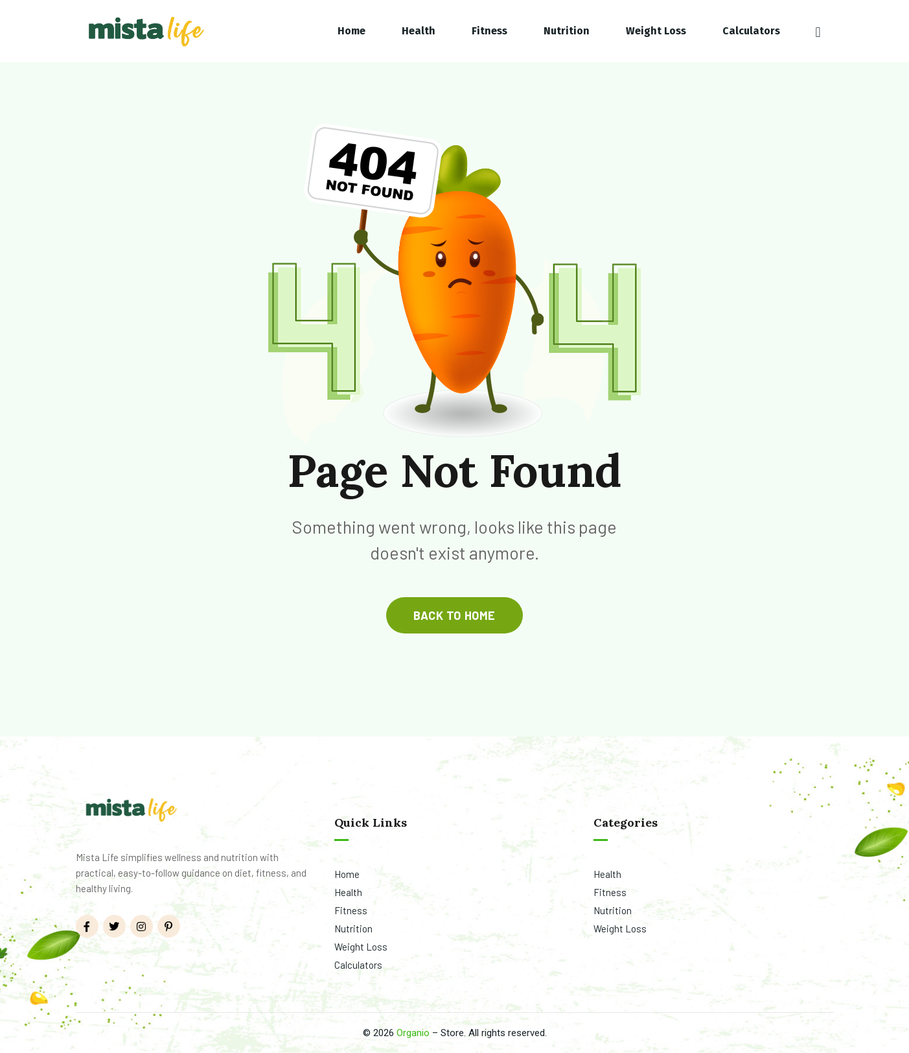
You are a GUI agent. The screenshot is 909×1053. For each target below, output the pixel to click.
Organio (413, 1033)
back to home (454, 615)
